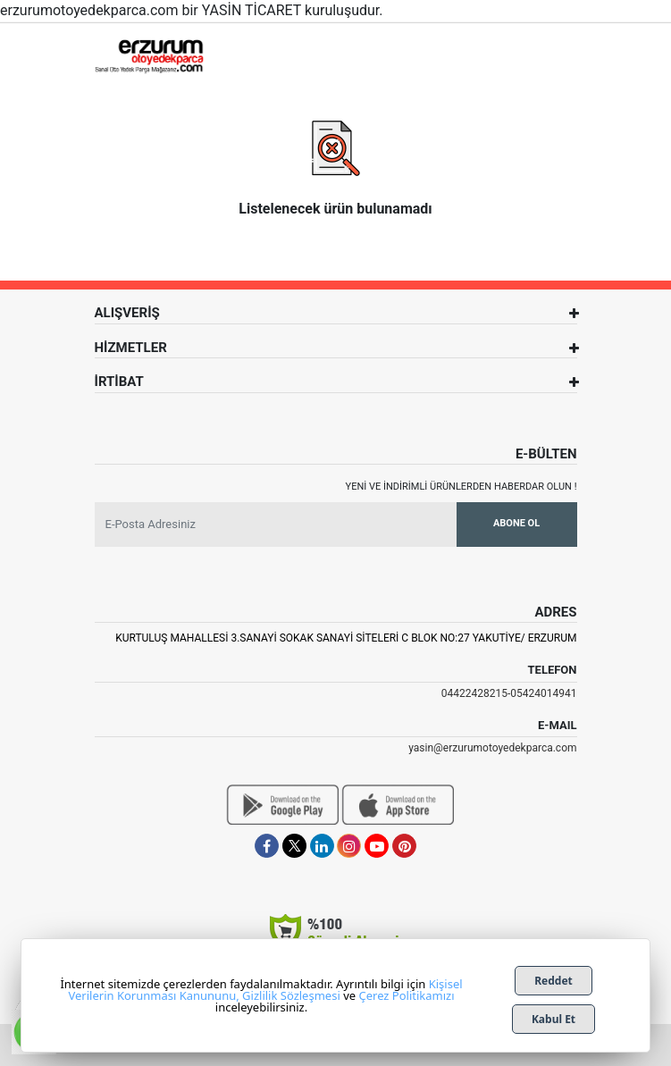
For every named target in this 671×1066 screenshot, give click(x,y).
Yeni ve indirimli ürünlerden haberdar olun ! (461, 486)
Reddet (553, 980)
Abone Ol (516, 523)
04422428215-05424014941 (509, 693)
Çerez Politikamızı (406, 995)
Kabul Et (553, 1019)
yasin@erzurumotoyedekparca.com (492, 748)
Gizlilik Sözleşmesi (291, 995)
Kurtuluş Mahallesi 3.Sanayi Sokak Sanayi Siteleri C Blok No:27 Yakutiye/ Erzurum (345, 638)
